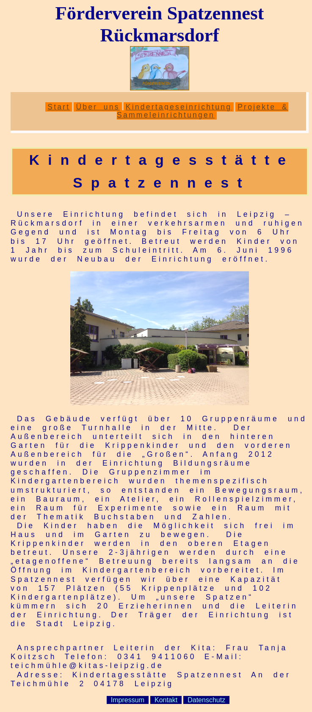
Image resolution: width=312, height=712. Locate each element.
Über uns (97, 107)
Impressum (127, 700)
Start (58, 107)
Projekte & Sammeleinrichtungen (202, 111)
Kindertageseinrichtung (179, 107)
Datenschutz (206, 700)
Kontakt (166, 700)
